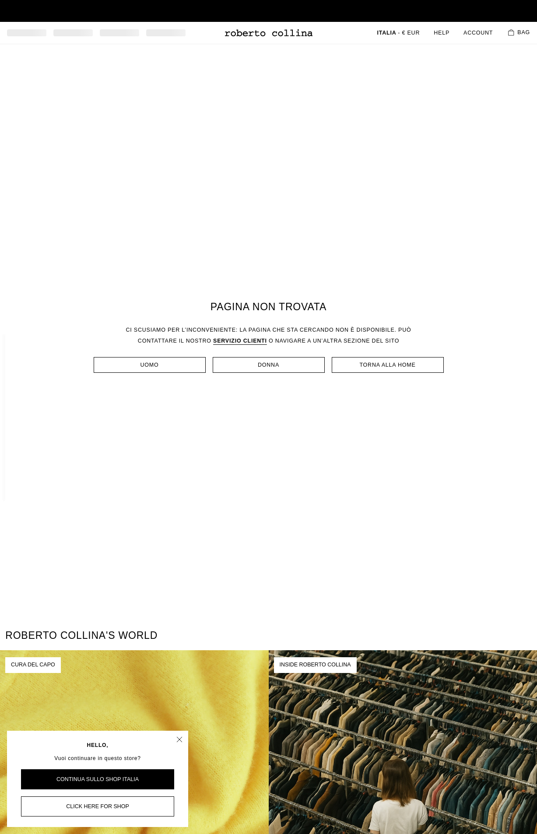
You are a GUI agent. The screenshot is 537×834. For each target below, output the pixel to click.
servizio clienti (240, 341)
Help (441, 33)
